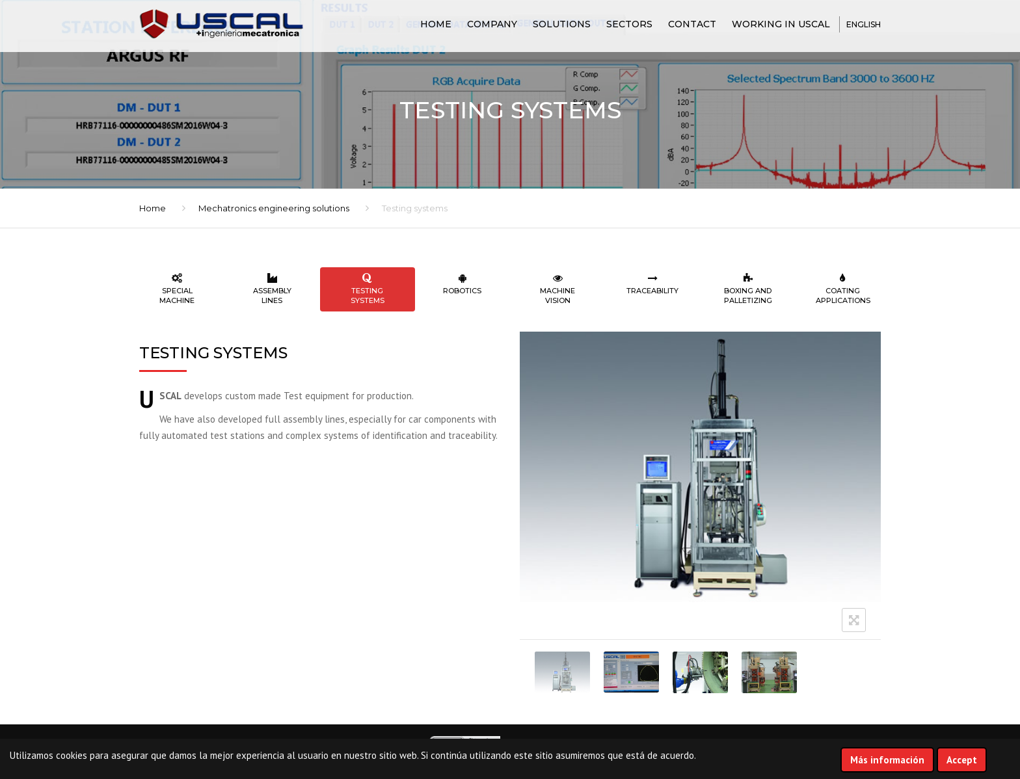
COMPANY (492, 24)
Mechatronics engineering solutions (273, 208)
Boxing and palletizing (748, 289)
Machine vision (557, 289)
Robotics (462, 284)
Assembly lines (272, 289)
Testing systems (368, 289)
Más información (887, 760)
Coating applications (843, 289)
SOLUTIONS (562, 24)
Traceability (652, 284)
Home (435, 24)
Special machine (177, 289)
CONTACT (692, 24)
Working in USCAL (781, 24)
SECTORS (629, 24)
